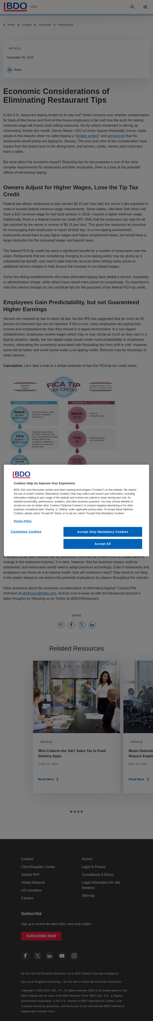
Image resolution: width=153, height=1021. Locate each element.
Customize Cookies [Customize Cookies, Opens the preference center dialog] (26, 531)
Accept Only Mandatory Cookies (102, 531)
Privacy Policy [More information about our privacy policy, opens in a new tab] (23, 520)
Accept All (103, 544)
